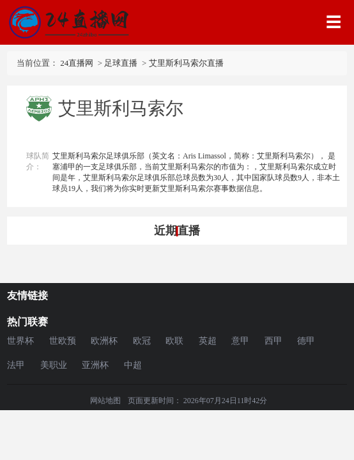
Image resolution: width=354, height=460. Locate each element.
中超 (133, 365)
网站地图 (105, 400)
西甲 (273, 341)
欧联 (174, 341)
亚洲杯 (95, 365)
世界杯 (20, 341)
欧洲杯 (104, 341)
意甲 (240, 341)
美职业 (53, 365)
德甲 (306, 341)
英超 (208, 341)
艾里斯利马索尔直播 (186, 63)
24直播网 (76, 63)
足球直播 (120, 63)
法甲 (16, 365)
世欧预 (62, 341)
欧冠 (142, 341)
